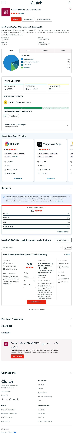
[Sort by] (32, 248)
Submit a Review (62, 240)
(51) (49, 149)
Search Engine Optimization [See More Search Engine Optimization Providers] (31, 62)
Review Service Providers (9, 413)
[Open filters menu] (68, 248)
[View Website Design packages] (36, 125)
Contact (15, 19)
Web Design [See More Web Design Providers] (27, 67)
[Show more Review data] (36, 302)
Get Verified (41, 413)
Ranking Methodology (45, 396)
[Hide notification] (69, 196)
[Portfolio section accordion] (36, 319)
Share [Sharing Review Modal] (68, 254)
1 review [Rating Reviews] (21, 13)
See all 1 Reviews (62, 232)
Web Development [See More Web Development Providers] (28, 59)
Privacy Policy (5, 429)
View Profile (18, 178)
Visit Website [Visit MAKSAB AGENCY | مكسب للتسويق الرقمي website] (28, 19)
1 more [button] (15, 156)
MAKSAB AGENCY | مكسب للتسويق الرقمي (26, 9)
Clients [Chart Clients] (63, 50)
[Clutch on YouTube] (14, 399)
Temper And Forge (52, 144)
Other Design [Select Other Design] (13, 116)
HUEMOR (14, 144)
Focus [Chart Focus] (27, 50)
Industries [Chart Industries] (45, 50)
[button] (32, 248)
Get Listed (41, 409)
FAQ (39, 400)
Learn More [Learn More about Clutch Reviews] (57, 201)
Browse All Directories (8, 409)
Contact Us (4, 395)
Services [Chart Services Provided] (10, 50)
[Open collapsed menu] (3, 3)
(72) (16, 149)
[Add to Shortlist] (70, 9)
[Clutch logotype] (7, 381)
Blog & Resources (6, 417)
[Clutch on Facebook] (2, 399)
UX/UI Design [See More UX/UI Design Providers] (27, 64)
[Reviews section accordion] (36, 188)
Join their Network (45, 19)
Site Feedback (5, 391)
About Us (41, 385)
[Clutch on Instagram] (10, 399)
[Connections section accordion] (36, 372)
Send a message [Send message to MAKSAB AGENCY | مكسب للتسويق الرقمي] (17, 356)
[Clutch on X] (6, 399)
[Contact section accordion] (36, 332)
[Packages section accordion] (36, 326)
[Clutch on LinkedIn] (18, 399)
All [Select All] (5, 116)
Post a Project (5, 421)
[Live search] (69, 3)
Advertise (41, 417)
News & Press (42, 392)
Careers (40, 389)
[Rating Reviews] (15, 13)
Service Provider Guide (45, 421)
